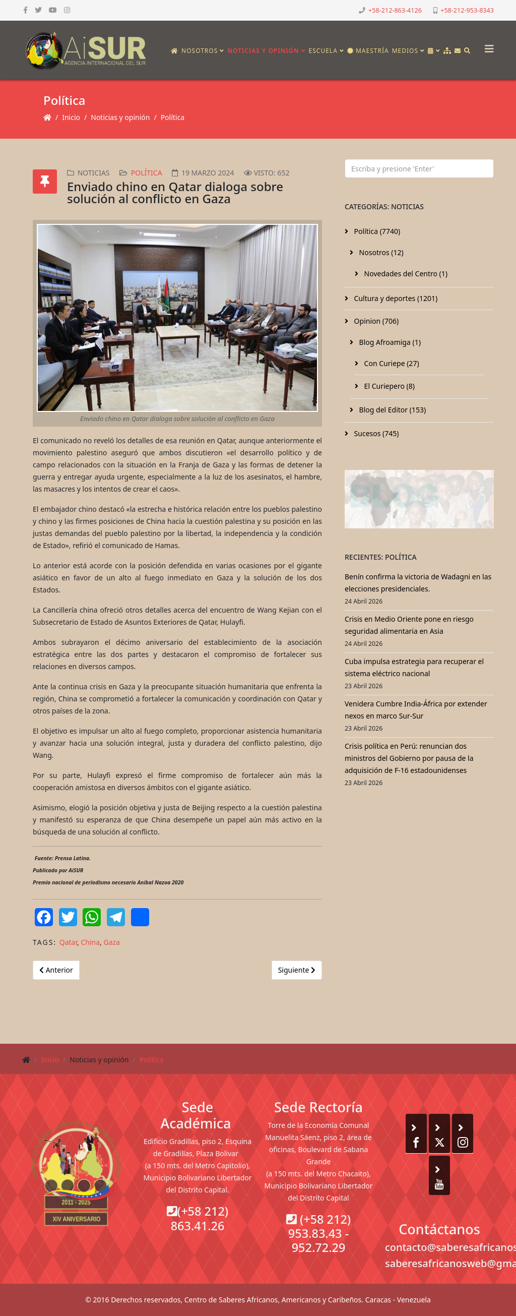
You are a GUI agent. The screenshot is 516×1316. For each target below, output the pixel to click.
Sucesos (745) (375, 433)
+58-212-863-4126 (395, 10)
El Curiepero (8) (388, 386)
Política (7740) (376, 231)
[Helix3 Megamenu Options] (487, 46)
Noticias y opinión (263, 50)
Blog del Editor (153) (391, 409)
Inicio (71, 117)
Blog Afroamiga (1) (389, 342)
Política (172, 117)
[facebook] (25, 10)
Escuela (323, 50)
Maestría (368, 50)
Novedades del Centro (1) (404, 273)
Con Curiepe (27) (390, 363)
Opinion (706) (375, 321)
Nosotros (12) (380, 252)
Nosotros (199, 50)
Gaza (111, 942)
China (90, 942)
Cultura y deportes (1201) (394, 298)
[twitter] (38, 10)
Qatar (68, 942)
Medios (405, 50)
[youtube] (53, 10)
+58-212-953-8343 (467, 10)
